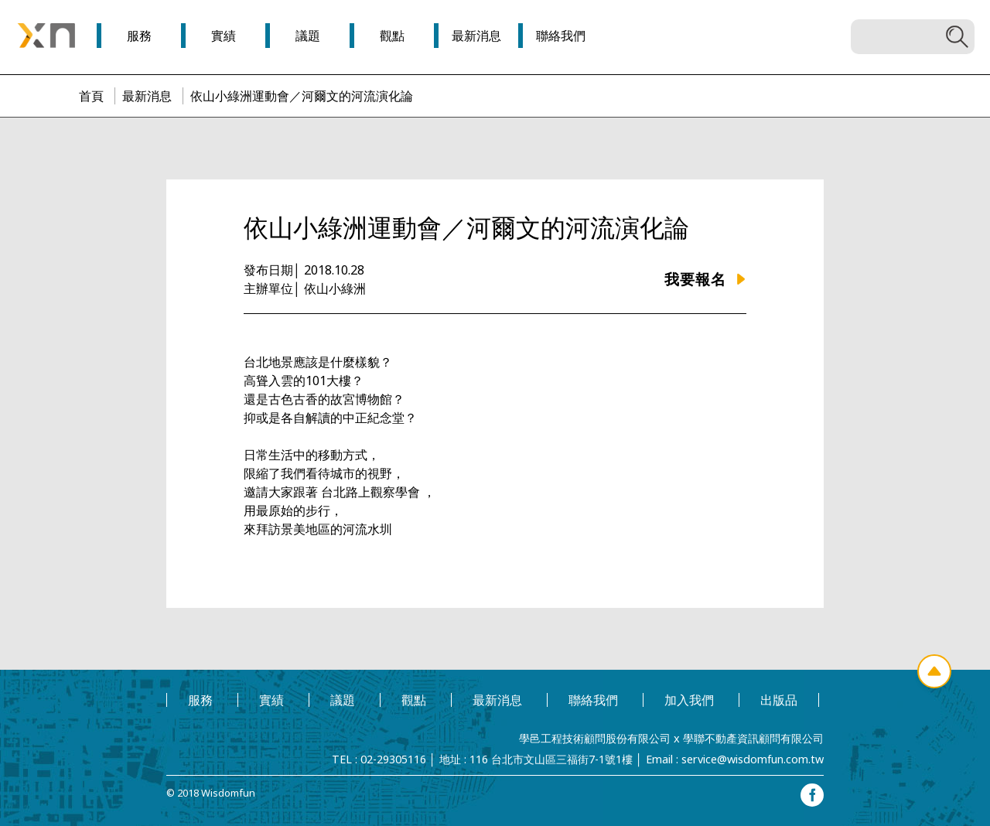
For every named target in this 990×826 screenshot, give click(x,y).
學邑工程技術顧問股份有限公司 (595, 738)
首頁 (91, 95)
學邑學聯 (46, 36)
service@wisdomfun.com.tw (752, 759)
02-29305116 (393, 759)
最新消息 (147, 95)
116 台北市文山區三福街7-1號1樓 (551, 759)
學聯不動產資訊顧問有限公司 (753, 738)
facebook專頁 (812, 795)
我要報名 (695, 278)
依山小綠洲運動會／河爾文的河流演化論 (301, 95)
